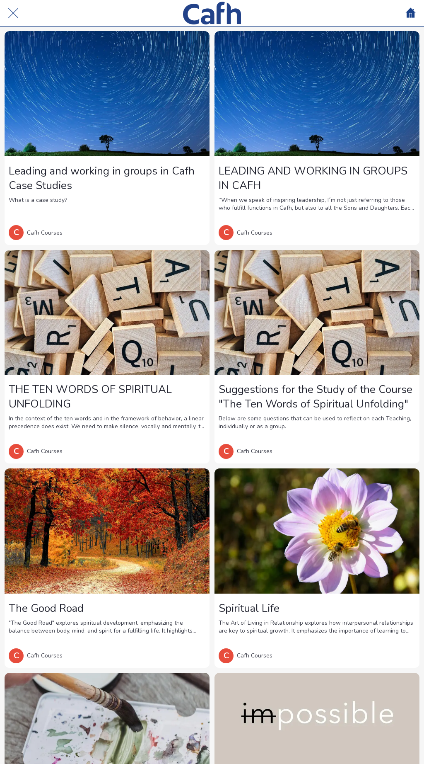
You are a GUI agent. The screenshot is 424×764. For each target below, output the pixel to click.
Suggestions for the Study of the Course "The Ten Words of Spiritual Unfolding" (315, 396)
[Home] (411, 13)
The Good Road (46, 608)
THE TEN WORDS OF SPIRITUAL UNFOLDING (90, 396)
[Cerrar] (13, 13)
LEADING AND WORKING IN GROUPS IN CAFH (313, 178)
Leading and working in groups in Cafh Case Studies (102, 178)
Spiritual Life (249, 608)
